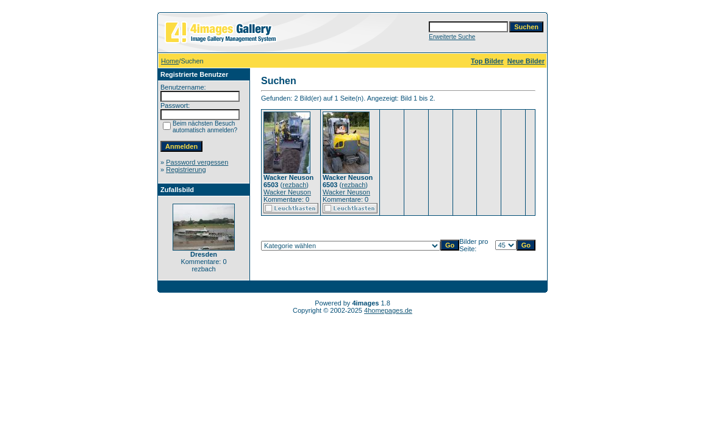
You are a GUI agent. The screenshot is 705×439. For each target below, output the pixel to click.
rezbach (294, 184)
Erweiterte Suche (452, 37)
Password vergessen (197, 162)
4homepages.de (388, 310)
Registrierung (186, 169)
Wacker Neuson (287, 192)
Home (170, 61)
